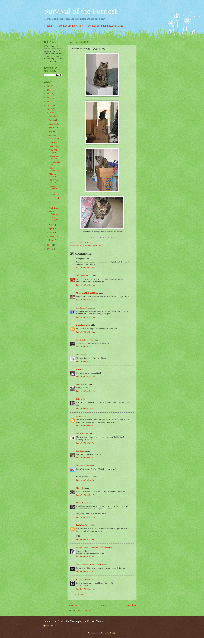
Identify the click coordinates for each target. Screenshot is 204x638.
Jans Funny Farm (83, 308)
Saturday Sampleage (53, 187)
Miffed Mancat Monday (54, 181)
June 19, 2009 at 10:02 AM (85, 285)
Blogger (113, 633)
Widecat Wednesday (54, 169)
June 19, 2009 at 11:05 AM (85, 317)
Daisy (78, 399)
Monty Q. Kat (51, 625)
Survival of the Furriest (80, 11)
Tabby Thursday (54, 146)
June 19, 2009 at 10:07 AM (85, 300)
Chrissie (79, 416)
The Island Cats (82, 434)
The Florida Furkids (84, 466)
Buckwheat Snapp (83, 525)
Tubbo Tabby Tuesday (53, 151)
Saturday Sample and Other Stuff (55, 157)
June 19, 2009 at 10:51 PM (85, 517)
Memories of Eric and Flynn (87, 293)
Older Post (131, 605)
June (51, 135)
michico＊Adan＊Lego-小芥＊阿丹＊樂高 (92, 547)
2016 (49, 86)
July (50, 132)
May (51, 225)
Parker (78, 370)
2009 (49, 109)
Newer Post (73, 605)
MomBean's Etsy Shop (71, 25)
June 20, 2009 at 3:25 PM (85, 572)
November (53, 116)
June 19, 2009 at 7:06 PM (85, 443)
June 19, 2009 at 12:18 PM (85, 391)
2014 (49, 94)
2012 (49, 98)
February (52, 236)
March (51, 232)
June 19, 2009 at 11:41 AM (85, 376)
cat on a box (97, 246)
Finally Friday (54, 142)
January (52, 240)
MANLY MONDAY (53, 219)
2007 (49, 249)
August (52, 128)
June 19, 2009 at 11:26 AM (85, 332)
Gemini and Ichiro (83, 325)
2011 (49, 102)
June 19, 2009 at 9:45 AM (85, 268)
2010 (49, 105)
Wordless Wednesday (54, 193)
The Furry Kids (82, 384)
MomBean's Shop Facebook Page (105, 25)
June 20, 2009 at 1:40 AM (85, 540)
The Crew (80, 355)
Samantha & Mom (83, 580)
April (51, 229)
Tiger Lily (80, 488)
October (52, 120)
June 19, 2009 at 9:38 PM (85, 480)
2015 (49, 90)
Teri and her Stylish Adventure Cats (90, 565)
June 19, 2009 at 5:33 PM (85, 408)
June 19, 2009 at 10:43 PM (85, 495)
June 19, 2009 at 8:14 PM (85, 458)
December (53, 112)
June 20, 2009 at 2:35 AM (85, 557)
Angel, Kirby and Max (84, 340)
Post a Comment (79, 594)
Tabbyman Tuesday (52, 175)
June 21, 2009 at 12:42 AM (85, 589)
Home (50, 25)
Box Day (79, 246)
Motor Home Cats (83, 503)
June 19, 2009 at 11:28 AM (85, 347)
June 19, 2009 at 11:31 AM (85, 362)
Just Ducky (80, 451)
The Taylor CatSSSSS (84, 276)
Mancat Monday (54, 139)
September (53, 124)
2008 (49, 245)
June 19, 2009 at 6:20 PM (85, 426)
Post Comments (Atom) (85, 611)
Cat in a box (87, 246)
